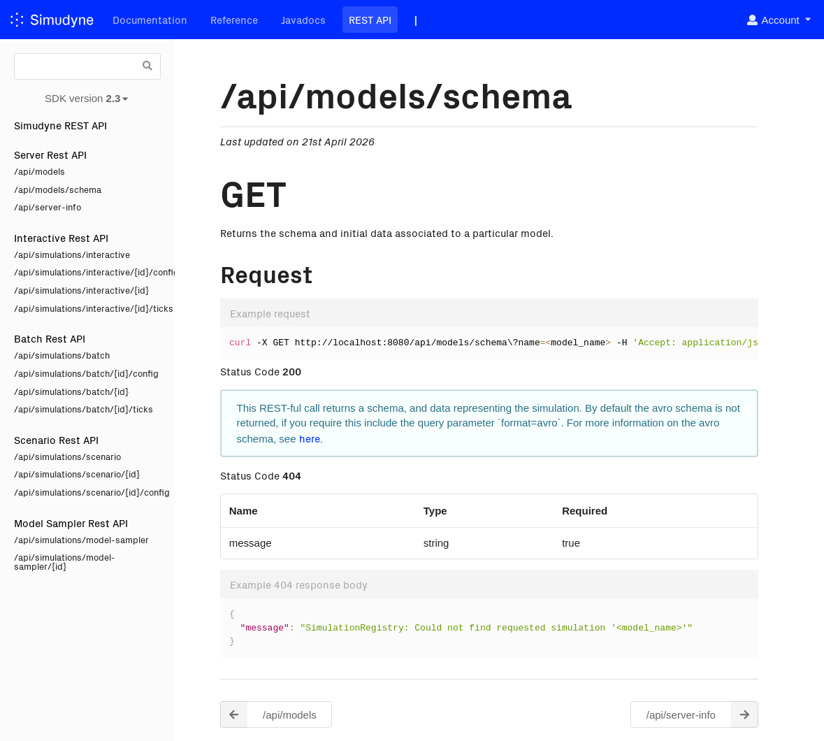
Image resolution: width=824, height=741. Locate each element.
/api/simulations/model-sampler (81, 539)
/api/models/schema (57, 189)
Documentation (150, 19)
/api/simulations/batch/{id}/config (86, 373)
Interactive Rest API (61, 237)
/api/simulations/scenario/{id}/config (87, 491)
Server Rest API (50, 154)
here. (311, 438)
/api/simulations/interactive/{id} (81, 289)
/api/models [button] (268, 714)
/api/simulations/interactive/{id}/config (87, 271)
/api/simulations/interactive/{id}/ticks (87, 308)
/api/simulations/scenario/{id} (77, 473)
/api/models (39, 171)
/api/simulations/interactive (72, 254)
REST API (370, 19)
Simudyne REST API (60, 124)
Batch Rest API (49, 338)
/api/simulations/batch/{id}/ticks (83, 408)
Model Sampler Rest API (71, 522)
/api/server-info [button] (702, 714)
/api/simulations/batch (62, 354)
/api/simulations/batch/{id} (71, 391)
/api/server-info (47, 206)
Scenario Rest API (56, 439)
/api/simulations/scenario (67, 456)
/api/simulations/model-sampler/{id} (64, 561)
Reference (234, 19)
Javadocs (303, 19)
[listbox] (778, 20)
